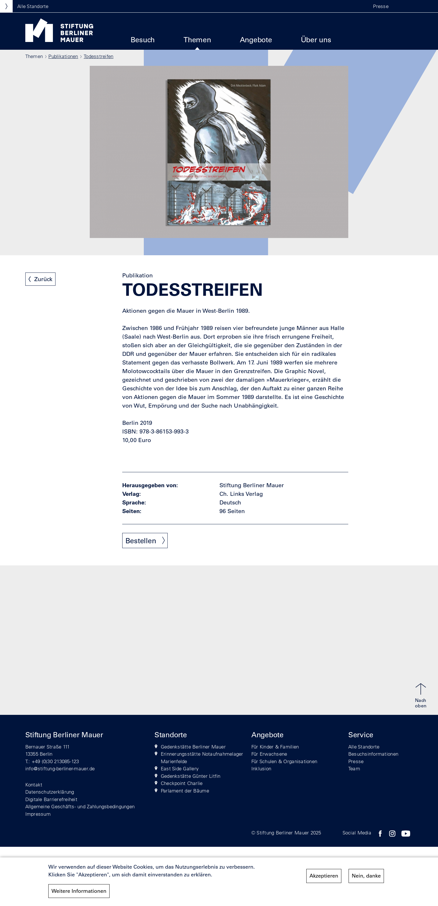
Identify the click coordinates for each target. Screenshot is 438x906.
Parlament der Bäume (185, 791)
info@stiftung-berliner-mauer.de (60, 768)
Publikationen (63, 56)
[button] (400, 6)
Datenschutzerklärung (49, 792)
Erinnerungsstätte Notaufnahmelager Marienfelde (202, 757)
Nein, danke (366, 878)
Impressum (38, 814)
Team (354, 768)
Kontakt (34, 785)
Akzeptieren (323, 878)
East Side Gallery (180, 768)
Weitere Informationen (78, 893)
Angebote (256, 39)
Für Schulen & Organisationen (284, 761)
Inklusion (261, 768)
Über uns (316, 39)
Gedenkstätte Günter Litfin (191, 776)
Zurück (43, 279)
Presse (381, 6)
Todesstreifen (98, 56)
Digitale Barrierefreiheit (51, 799)
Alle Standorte (364, 747)
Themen (197, 39)
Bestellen (140, 540)
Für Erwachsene (269, 754)
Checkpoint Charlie (182, 783)
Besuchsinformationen (373, 754)
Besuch (143, 39)
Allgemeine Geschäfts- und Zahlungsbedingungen (80, 806)
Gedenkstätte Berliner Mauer (193, 747)
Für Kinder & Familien (275, 747)
